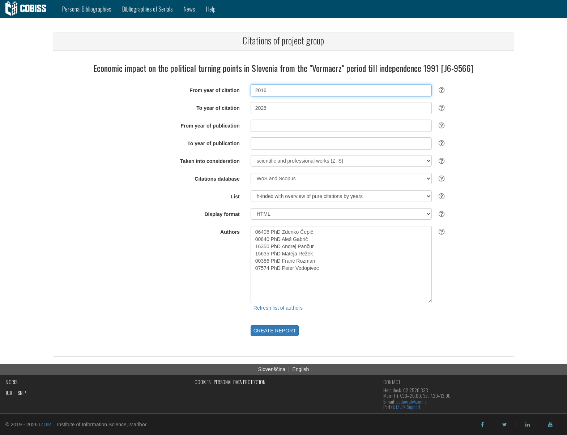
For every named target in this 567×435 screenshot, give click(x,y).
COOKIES (202, 382)
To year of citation (218, 108)
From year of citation (214, 90)
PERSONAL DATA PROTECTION (239, 382)
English (300, 369)
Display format (222, 214)
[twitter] (504, 424)
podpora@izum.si (411, 401)
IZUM (45, 424)
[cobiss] (28, 9)
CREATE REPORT (274, 330)
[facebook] (482, 424)
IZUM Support (408, 406)
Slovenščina (272, 369)
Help (211, 8)
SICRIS (11, 382)
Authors (230, 232)
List (235, 196)
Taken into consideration (210, 161)
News (189, 8)
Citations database (217, 179)
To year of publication (213, 143)
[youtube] (550, 424)
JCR (8, 392)
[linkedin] (527, 424)
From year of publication (209, 126)
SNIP (22, 392)
